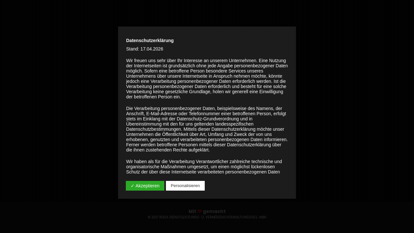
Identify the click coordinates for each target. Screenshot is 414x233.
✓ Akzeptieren (145, 185)
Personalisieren (185, 185)
